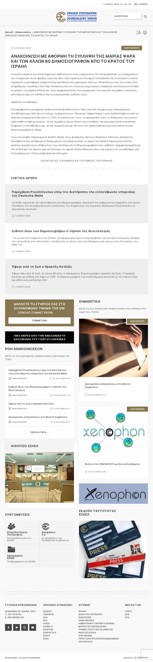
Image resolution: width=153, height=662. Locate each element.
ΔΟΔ (45, 617)
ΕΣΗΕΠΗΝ (48, 629)
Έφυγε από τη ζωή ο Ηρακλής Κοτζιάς (42, 267)
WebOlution (141, 657)
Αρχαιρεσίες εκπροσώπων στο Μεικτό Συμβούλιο (37, 417)
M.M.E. (46, 638)
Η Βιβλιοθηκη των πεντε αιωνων (96, 623)
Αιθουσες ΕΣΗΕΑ (24, 446)
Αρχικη (82, 611)
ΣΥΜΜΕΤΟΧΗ (39, 320)
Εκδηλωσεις (85, 617)
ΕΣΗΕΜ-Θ (48, 626)
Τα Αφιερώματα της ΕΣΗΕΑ (21, 558)
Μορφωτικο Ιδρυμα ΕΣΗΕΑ (92, 626)
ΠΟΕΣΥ (46, 623)
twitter (16, 627)
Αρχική (9, 32)
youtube (32, 627)
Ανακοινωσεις (131, 48)
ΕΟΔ (45, 620)
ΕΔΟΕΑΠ (47, 611)
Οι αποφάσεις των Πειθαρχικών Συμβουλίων (57, 536)
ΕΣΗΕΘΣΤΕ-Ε (49, 632)
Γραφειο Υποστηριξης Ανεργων (96, 629)
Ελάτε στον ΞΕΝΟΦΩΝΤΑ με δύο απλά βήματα (112, 464)
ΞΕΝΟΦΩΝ (48, 614)
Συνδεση (143, 4)
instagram (24, 627)
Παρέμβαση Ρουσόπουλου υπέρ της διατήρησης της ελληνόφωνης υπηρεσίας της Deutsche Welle (73, 194)
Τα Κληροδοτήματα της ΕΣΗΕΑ (22, 536)
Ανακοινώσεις (23, 32)
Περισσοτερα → (39, 432)
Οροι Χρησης (86, 641)
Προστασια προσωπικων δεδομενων (99, 638)
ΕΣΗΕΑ (76, 17)
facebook (8, 627)
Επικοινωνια (85, 635)
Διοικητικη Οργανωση (90, 614)
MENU (7, 4)
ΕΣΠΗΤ (46, 635)
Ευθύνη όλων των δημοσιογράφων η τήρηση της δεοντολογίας (61, 231)
